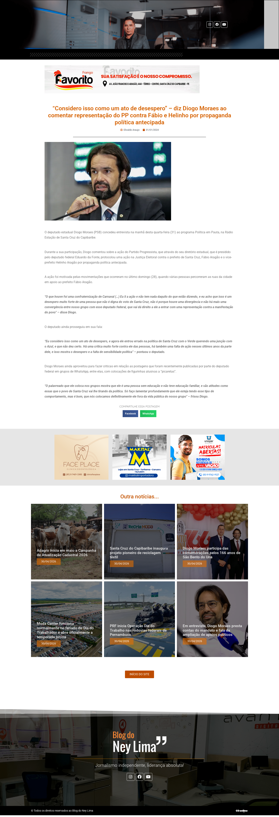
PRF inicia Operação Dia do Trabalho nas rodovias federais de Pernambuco (138, 630)
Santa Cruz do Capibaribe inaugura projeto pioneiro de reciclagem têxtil (139, 552)
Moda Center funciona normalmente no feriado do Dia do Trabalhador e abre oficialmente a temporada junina (65, 630)
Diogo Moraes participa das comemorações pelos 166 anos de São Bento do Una (211, 552)
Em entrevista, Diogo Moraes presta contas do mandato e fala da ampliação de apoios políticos (212, 630)
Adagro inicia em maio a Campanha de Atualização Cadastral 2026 (66, 552)
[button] (130, 413)
